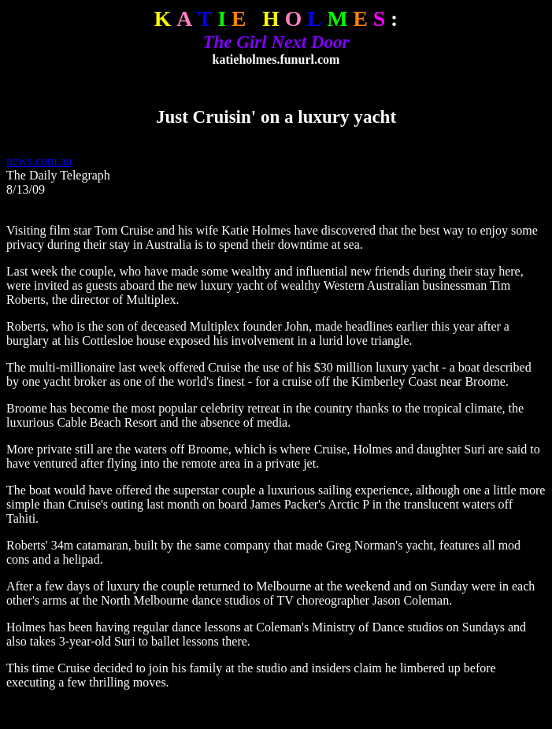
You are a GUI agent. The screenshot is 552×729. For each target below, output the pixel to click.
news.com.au (39, 161)
